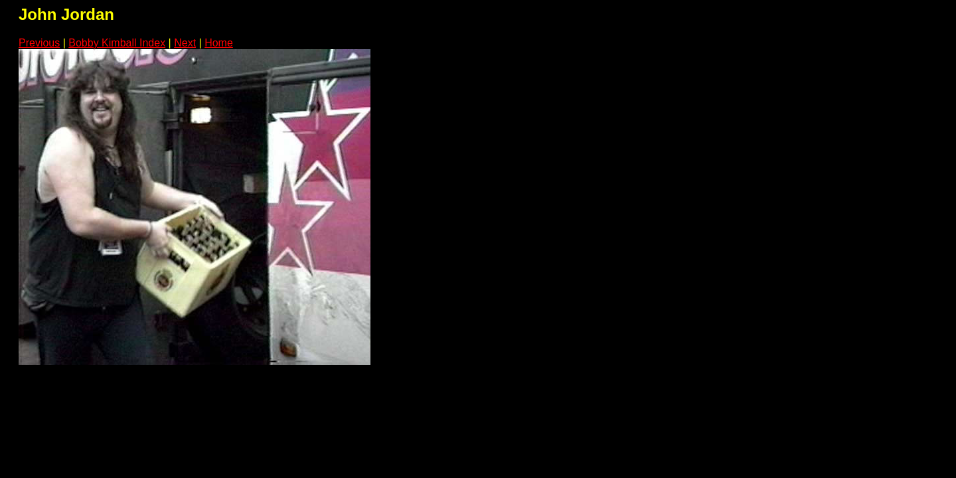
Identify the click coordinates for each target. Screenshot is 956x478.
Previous (39, 42)
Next (185, 42)
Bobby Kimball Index (116, 42)
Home (218, 42)
